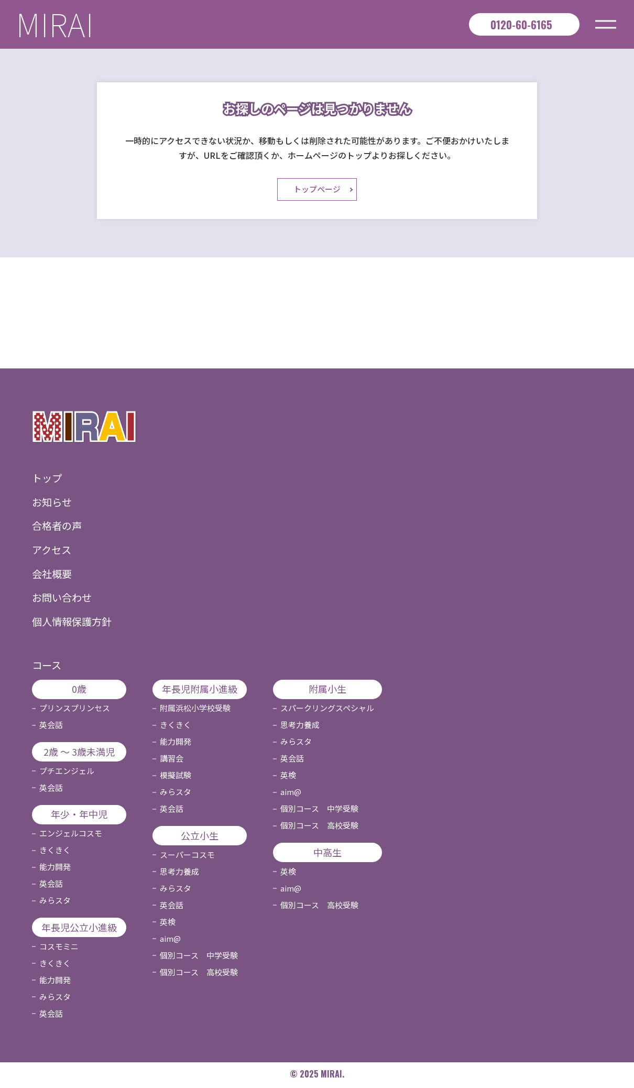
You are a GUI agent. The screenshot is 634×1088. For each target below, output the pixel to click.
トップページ (317, 191)
